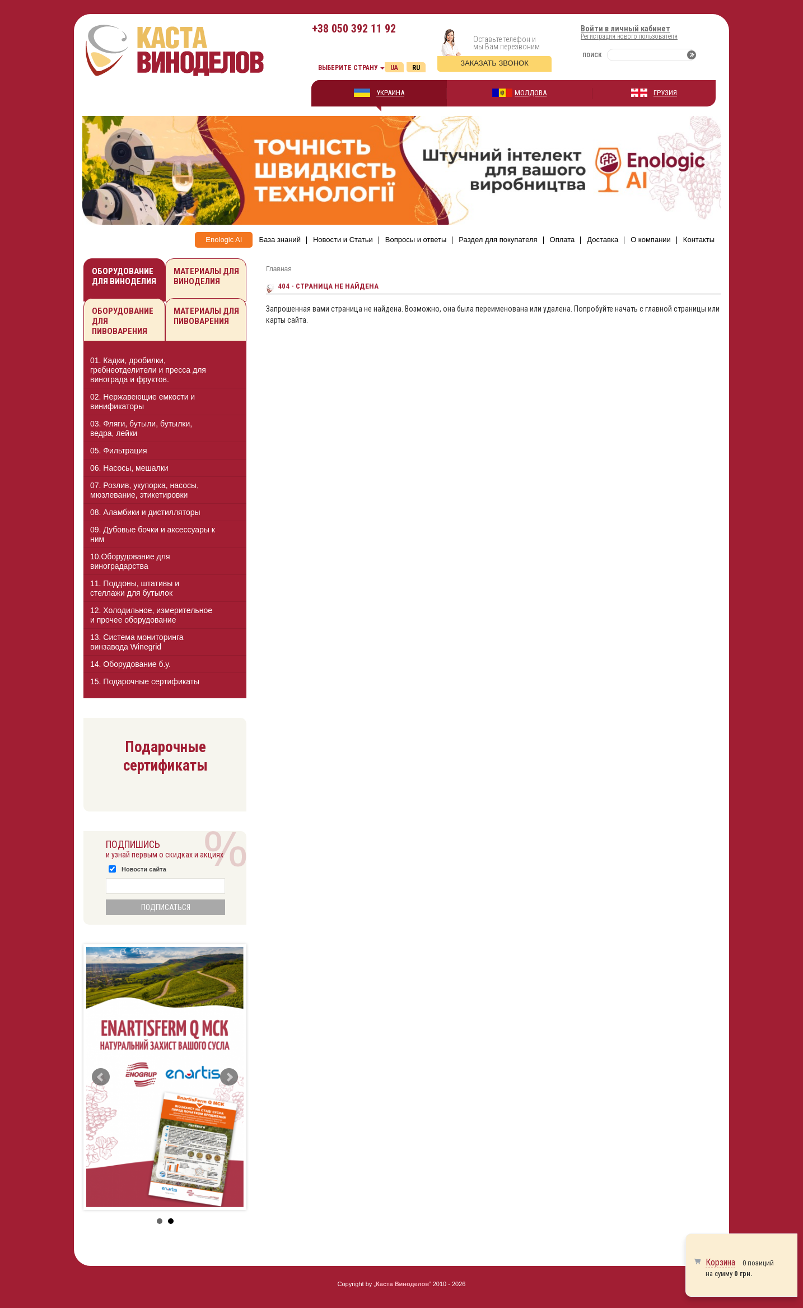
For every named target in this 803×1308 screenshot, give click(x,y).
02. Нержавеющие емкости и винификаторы (142, 401)
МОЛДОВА (531, 93)
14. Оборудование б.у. (130, 664)
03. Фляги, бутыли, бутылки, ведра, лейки (141, 428)
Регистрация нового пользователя (629, 36)
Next (229, 1077)
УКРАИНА (390, 93)
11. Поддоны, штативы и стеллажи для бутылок (134, 588)
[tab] (164, 370)
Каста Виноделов (402, 1284)
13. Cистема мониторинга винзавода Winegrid (137, 642)
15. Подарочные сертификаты (144, 681)
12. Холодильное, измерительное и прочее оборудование (151, 615)
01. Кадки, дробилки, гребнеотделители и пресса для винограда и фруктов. (148, 370)
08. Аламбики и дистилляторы (145, 512)
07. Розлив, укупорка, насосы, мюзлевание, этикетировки (144, 490)
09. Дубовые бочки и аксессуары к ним (152, 534)
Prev (101, 1077)
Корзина (720, 1262)
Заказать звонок (494, 63)
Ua (394, 68)
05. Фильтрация (118, 450)
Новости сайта (144, 869)
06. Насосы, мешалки (129, 467)
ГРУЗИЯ (665, 93)
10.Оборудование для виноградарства (130, 561)
